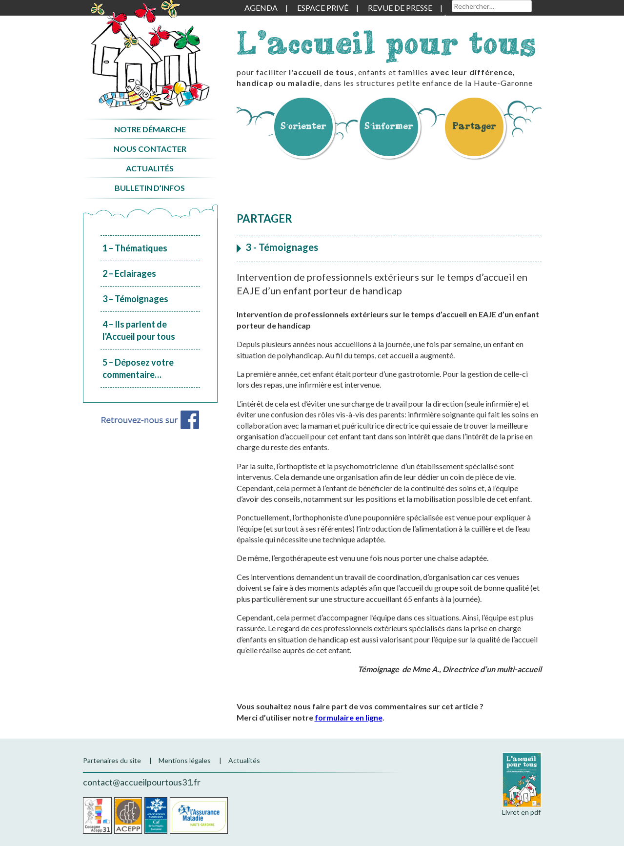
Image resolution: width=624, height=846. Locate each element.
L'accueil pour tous (386, 42)
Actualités (150, 168)
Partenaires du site (112, 760)
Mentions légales (185, 760)
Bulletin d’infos (150, 187)
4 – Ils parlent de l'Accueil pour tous (138, 330)
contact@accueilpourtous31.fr (142, 782)
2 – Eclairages (129, 273)
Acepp (128, 815)
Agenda (261, 7)
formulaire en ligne (348, 717)
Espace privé (322, 7)
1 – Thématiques (134, 248)
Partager (474, 125)
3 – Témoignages (135, 298)
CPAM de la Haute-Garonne (199, 815)
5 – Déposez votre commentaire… (138, 368)
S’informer (388, 125)
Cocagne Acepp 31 (97, 815)
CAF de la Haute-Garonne (155, 815)
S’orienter (303, 125)
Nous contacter (150, 148)
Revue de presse (400, 7)
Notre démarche (150, 129)
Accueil (150, 55)
